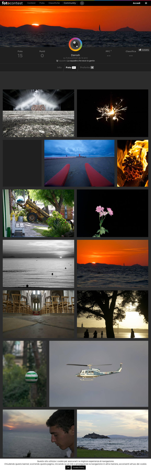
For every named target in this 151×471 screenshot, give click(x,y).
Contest (31, 3)
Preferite (87, 67)
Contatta (144, 50)
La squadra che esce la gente (81, 61)
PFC (109, 51)
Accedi (136, 3)
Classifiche (54, 3)
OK (68, 467)
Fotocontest (12, 3)
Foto (42, 3)
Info (59, 67)
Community (70, 3)
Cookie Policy (78, 467)
